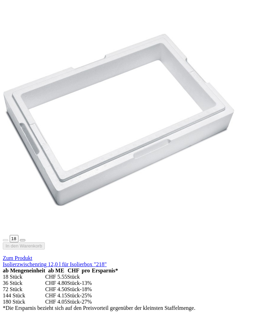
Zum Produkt (17, 258)
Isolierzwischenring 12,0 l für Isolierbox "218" (55, 264)
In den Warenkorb (24, 245)
